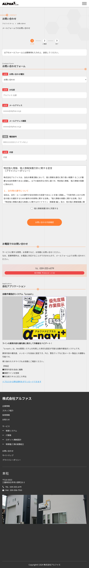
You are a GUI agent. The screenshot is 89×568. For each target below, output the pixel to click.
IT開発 (8, 435)
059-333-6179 (15, 487)
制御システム (11, 430)
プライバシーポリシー (11, 459)
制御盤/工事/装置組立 (15, 444)
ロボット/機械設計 (13, 439)
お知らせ (6, 419)
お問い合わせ (7, 450)
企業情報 (6, 406)
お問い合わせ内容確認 (44, 222)
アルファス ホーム (8, 23)
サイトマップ (7, 455)
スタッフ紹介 (7, 410)
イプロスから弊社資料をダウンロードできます (21, 381)
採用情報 (6, 415)
